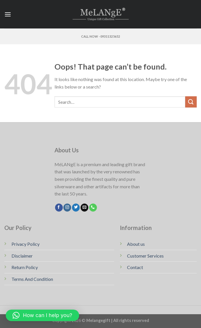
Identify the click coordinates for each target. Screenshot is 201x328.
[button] (42, 315)
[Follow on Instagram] (67, 208)
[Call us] (93, 208)
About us (136, 244)
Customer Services (145, 255)
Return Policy (24, 267)
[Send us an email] (84, 208)
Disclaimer (22, 255)
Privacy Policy (25, 244)
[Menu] (7, 14)
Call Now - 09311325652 (100, 36)
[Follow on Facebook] (59, 208)
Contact (135, 267)
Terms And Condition (32, 279)
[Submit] (191, 102)
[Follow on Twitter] (76, 208)
